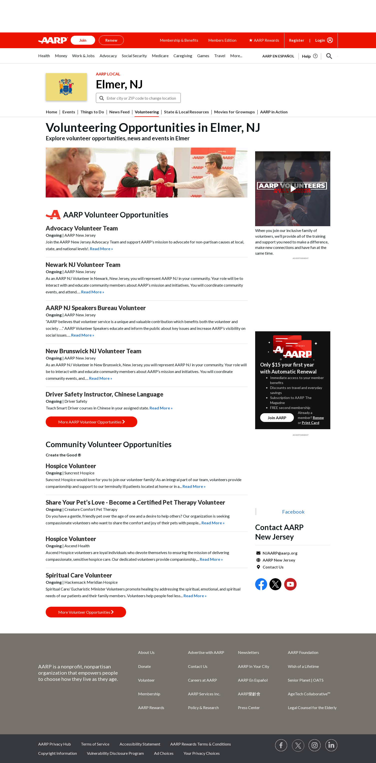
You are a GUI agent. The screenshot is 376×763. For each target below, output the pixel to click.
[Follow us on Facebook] (281, 745)
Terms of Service (95, 744)
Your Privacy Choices (202, 753)
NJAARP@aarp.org (280, 553)
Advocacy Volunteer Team (82, 228)
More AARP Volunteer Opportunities (91, 421)
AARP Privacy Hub (54, 744)
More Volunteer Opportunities (86, 612)
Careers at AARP (202, 680)
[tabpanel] (298, 55)
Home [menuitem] (51, 112)
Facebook (293, 512)
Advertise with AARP (206, 652)
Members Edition (222, 40)
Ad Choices (164, 753)
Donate (144, 666)
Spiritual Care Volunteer (79, 575)
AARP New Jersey (279, 560)
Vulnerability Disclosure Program (115, 753)
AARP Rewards (151, 707)
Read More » (101, 248)
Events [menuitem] (68, 112)
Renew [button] (111, 40)
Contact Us (273, 567)
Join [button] (82, 40)
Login (320, 40)
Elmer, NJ (119, 84)
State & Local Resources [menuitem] (186, 112)
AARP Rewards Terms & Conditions (200, 744)
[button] (329, 56)
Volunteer (146, 680)
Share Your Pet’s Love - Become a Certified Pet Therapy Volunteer (135, 502)
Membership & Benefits (179, 40)
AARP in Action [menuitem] (274, 112)
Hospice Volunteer (71, 465)
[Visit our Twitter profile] (298, 745)
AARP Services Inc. (204, 693)
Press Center (249, 707)
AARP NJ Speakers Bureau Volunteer (96, 307)
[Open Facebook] (261, 584)
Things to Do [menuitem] (92, 112)
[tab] (44, 58)
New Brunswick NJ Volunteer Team (93, 351)
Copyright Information (57, 753)
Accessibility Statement (140, 744)
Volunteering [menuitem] (147, 112)
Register (296, 40)
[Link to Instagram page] (315, 745)
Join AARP (277, 417)
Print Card (310, 422)
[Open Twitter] (275, 584)
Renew (318, 417)
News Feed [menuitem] (119, 112)
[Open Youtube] (290, 584)
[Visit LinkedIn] (331, 745)
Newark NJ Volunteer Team (83, 264)
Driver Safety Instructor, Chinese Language (104, 394)
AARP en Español (278, 56)
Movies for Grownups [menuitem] (234, 112)
